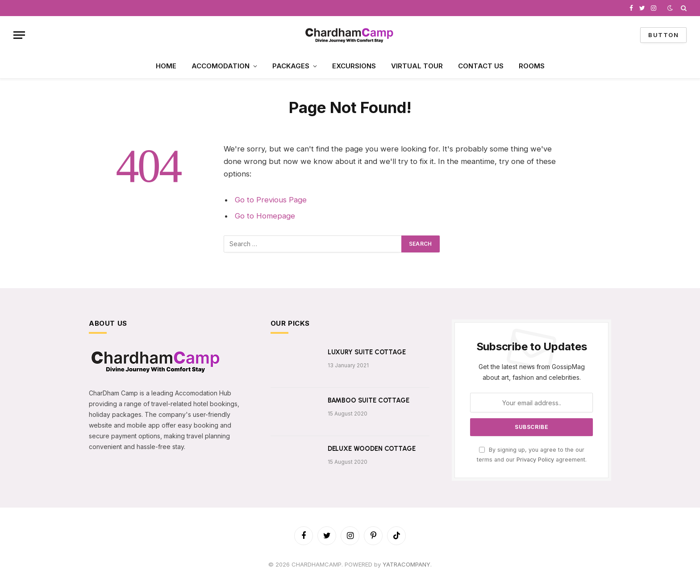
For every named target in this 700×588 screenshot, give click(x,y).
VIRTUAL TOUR (417, 66)
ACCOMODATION (221, 66)
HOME (166, 66)
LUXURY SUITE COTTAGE (367, 352)
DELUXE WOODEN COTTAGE (372, 449)
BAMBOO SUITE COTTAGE (368, 400)
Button (663, 34)
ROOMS (532, 66)
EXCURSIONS (354, 66)
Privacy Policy (535, 459)
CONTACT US (481, 66)
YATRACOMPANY (406, 564)
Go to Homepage (265, 215)
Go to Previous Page (271, 199)
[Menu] (19, 35)
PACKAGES (290, 66)
